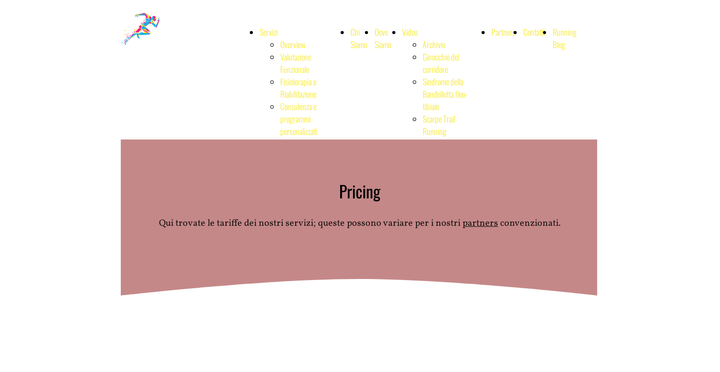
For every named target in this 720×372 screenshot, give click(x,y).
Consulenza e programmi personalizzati (298, 118)
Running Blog (565, 38)
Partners (503, 32)
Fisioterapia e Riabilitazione (298, 87)
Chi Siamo (358, 38)
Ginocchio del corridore (441, 63)
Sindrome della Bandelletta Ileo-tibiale (445, 94)
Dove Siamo (383, 38)
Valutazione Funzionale (295, 63)
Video (410, 32)
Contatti (534, 32)
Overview (293, 44)
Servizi (269, 32)
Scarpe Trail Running (439, 125)
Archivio (434, 44)
